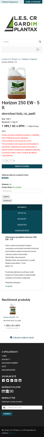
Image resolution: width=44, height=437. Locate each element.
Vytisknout (7, 201)
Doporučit (22, 219)
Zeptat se (22, 213)
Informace (22, 207)
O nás (4, 356)
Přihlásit (5, 2)
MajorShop (13, 433)
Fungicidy (32, 59)
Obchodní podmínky (10, 363)
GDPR (4, 366)
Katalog (25, 59)
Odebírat (7, 414)
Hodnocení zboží (22, 231)
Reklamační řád (8, 370)
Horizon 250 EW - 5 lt (11, 317)
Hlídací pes (22, 225)
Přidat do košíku (22, 166)
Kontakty (6, 359)
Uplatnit (6, 197)
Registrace (13, 2)
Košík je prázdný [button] (33, 2)
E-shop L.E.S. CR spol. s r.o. (11, 59)
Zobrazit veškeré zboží (22, 337)
